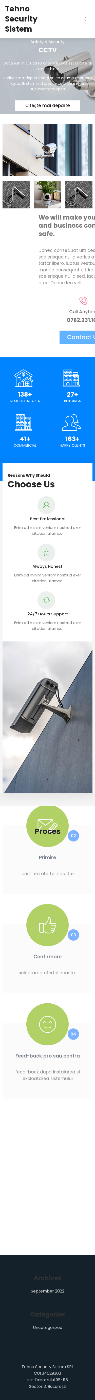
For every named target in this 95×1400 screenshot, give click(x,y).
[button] (46, 722)
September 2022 (47, 1291)
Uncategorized (47, 1327)
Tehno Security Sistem (21, 19)
